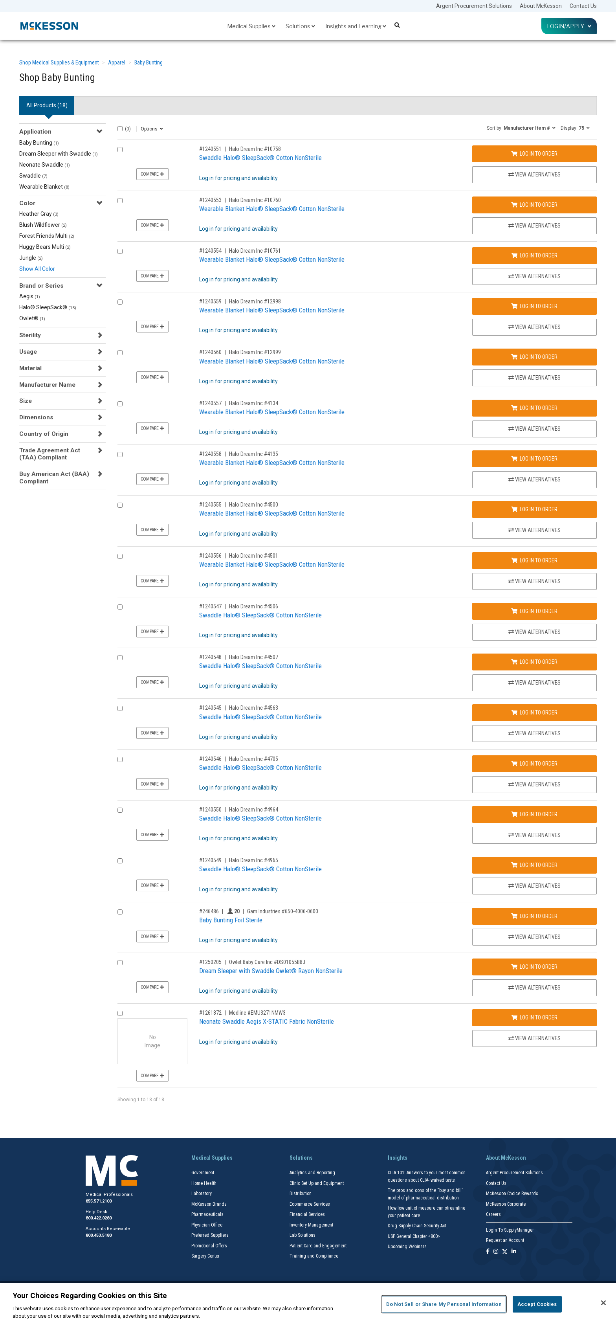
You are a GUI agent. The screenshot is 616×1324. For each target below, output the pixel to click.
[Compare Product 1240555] (120, 505)
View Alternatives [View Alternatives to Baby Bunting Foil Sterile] (534, 937)
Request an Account (505, 1240)
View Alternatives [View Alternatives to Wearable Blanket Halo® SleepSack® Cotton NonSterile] (534, 225)
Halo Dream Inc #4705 (253, 759)
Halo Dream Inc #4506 (253, 606)
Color (27, 203)
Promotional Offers (209, 1246)
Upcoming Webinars (407, 1246)
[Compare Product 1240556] (120, 556)
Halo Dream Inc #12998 (255, 301)
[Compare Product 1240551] (120, 149)
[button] (521, 128)
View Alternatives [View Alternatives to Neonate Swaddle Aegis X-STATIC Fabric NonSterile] (534, 1038)
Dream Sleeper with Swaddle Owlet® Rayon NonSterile (271, 971)
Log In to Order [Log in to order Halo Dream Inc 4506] (534, 611)
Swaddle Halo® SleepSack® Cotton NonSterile (260, 158)
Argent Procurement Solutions (474, 6)
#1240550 (210, 809)
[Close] (603, 1302)
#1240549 (210, 860)
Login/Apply (569, 26)
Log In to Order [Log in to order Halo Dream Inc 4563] (534, 712)
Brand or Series (41, 285)
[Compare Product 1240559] (120, 302)
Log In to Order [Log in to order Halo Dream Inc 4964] (534, 814)
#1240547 (210, 606)
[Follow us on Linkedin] (514, 1252)
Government (202, 1172)
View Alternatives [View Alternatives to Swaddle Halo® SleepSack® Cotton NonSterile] (534, 174)
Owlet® (32, 318)
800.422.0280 (99, 1218)
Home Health (203, 1183)
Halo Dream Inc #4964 (253, 809)
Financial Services (307, 1214)
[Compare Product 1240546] (120, 759)
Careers (493, 1214)
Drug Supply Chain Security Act (417, 1226)
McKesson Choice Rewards (512, 1193)
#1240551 (210, 149)
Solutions (300, 26)
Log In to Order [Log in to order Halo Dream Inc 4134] (534, 408)
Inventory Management (311, 1225)
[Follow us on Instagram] (495, 1252)
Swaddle (33, 176)
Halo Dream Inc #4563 (253, 708)
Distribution (301, 1193)
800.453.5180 (99, 1235)
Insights (397, 1158)
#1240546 (210, 759)
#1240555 (210, 504)
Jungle (31, 258)
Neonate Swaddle (44, 165)
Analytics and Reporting (312, 1172)
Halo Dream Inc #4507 (253, 657)
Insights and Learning (355, 26)
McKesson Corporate (506, 1204)
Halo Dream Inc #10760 (255, 200)
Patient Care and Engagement (318, 1246)
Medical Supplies (251, 26)
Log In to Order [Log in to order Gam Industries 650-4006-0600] (534, 916)
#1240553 (210, 200)
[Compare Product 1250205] (120, 962)
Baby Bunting (148, 62)
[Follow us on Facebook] (488, 1252)
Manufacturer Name (47, 384)
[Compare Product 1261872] (120, 1013)
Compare (152, 174)
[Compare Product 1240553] (120, 200)
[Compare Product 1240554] (120, 251)
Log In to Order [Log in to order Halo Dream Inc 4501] (534, 560)
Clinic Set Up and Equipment (317, 1183)
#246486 (209, 911)
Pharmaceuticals (207, 1214)
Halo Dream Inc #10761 (255, 251)
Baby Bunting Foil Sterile (230, 920)
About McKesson (541, 6)
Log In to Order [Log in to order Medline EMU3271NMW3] (534, 1017)
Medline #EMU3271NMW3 (257, 1013)
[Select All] (120, 128)
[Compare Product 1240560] (120, 352)
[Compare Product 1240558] (120, 454)
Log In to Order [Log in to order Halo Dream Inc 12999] (534, 357)
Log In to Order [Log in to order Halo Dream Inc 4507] (534, 662)
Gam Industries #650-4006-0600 (282, 911)
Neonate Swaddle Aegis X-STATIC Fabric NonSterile (266, 1021)
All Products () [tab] (47, 105)
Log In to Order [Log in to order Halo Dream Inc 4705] (534, 763)
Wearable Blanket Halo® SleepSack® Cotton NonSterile (272, 209)
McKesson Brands (209, 1204)
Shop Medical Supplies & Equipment (59, 62)
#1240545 (210, 708)
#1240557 (210, 403)
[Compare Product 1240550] (120, 810)
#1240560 (210, 352)
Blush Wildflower (43, 225)
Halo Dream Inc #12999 (255, 352)
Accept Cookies (537, 1304)
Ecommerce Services (310, 1204)
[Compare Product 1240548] (120, 657)
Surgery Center (205, 1256)
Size (25, 400)
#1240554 (210, 251)
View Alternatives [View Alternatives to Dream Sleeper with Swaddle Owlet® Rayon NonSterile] (534, 987)
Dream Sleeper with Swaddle (58, 154)
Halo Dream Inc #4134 (253, 403)
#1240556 (210, 556)
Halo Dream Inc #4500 (253, 504)
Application (35, 131)
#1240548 (210, 657)
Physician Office (206, 1225)
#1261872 (210, 1013)
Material (30, 368)
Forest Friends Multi (46, 236)
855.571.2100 (99, 1201)
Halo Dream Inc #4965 (253, 860)
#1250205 (210, 962)
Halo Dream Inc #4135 (253, 454)
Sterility (30, 335)
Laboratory (201, 1193)
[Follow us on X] (505, 1252)
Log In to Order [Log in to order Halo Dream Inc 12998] (534, 306)
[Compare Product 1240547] (120, 607)
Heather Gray (39, 214)
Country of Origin (43, 433)
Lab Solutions (302, 1235)
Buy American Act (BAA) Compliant (54, 477)
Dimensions (36, 417)
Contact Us (583, 6)
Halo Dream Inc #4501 (253, 556)
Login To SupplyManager (510, 1230)
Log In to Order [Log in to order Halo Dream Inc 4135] (534, 458)
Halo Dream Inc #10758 (255, 149)
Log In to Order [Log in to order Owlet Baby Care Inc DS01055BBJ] (534, 967)
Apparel (116, 62)
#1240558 (210, 454)
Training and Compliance (314, 1256)
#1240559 (210, 301)
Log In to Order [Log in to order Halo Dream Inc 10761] (534, 255)
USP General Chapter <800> (414, 1236)
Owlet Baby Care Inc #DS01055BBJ (267, 962)
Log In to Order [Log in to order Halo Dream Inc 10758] (534, 154)
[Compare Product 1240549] (120, 860)
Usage (28, 351)
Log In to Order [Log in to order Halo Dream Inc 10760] (534, 205)
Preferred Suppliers (210, 1235)
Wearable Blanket (44, 187)
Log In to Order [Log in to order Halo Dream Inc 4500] (534, 509)
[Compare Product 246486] (120, 911)
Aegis (29, 296)
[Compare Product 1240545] (120, 708)
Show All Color (37, 269)
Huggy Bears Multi (45, 247)
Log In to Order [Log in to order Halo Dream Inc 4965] (534, 865)
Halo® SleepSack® (47, 307)
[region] (308, 1303)
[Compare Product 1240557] (120, 403)
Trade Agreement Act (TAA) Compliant (49, 454)
